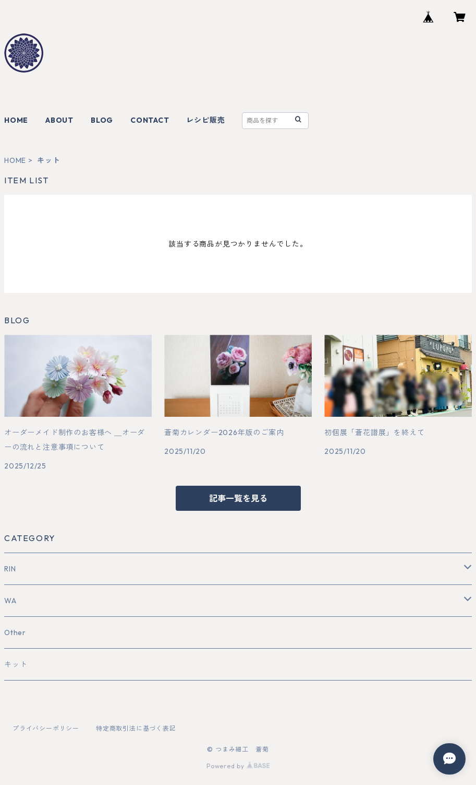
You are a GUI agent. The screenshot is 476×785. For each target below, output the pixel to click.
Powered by (238, 766)
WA (10, 600)
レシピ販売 (205, 120)
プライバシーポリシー (46, 728)
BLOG (102, 120)
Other (15, 632)
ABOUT (59, 120)
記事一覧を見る (238, 498)
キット (15, 664)
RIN (10, 568)
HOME (16, 120)
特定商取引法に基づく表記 (136, 728)
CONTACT (149, 120)
